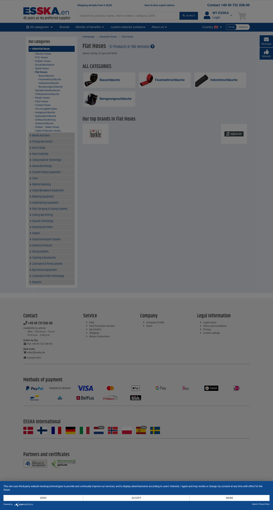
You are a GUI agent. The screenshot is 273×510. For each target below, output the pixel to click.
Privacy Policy (264, 504)
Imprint (255, 504)
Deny (43, 498)
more (229, 498)
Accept (136, 498)
